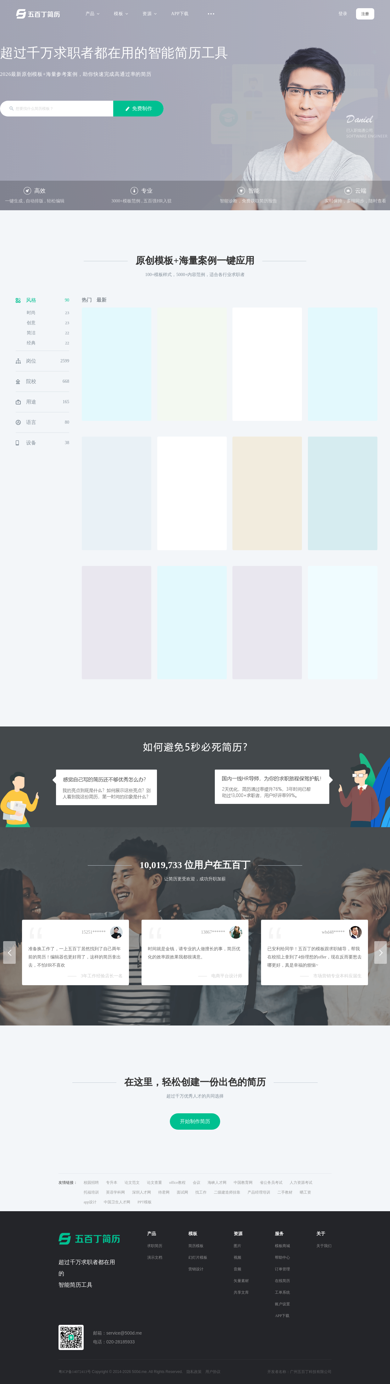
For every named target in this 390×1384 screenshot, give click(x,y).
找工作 (201, 1192)
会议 (196, 1182)
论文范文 (132, 1182)
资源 (148, 13)
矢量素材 (241, 1281)
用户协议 (212, 1372)
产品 (92, 13)
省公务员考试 (271, 1182)
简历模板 (195, 1246)
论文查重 (154, 1182)
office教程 (177, 1182)
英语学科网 (115, 1192)
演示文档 (154, 1257)
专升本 (111, 1182)
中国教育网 (243, 1182)
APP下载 (180, 13)
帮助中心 (282, 1257)
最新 (102, 299)
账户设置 (282, 1304)
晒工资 (305, 1192)
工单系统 (282, 1292)
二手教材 (284, 1192)
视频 (237, 1257)
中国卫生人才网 (117, 1202)
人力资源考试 (301, 1182)
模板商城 (282, 1246)
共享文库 (241, 1292)
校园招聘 (91, 1182)
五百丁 (39, 14)
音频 (237, 1269)
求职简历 (154, 1246)
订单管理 (282, 1269)
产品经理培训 (259, 1192)
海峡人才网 (217, 1182)
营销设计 (195, 1269)
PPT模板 (144, 1202)
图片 (237, 1246)
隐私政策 (194, 1372)
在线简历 (282, 1281)
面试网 (182, 1192)
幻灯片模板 (197, 1257)
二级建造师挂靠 (227, 1192)
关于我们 (324, 1246)
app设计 (90, 1202)
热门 (87, 299)
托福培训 (91, 1192)
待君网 (164, 1192)
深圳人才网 (141, 1192)
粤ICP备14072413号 (74, 1372)
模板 (120, 13)
